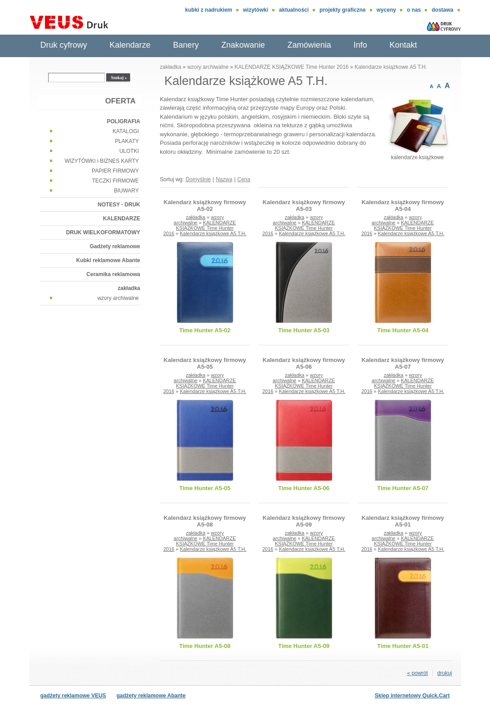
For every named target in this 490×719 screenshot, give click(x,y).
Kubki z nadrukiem (208, 10)
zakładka (128, 288)
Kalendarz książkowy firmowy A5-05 (205, 363)
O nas (414, 10)
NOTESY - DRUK (119, 204)
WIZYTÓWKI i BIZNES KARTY (101, 161)
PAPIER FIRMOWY (115, 171)
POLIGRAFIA (123, 121)
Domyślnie (198, 179)
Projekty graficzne (342, 10)
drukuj (444, 673)
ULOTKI (129, 151)
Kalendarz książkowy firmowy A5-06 (304, 363)
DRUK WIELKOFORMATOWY (103, 232)
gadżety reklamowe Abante (151, 695)
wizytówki (255, 10)
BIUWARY (126, 191)
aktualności (294, 10)
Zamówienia (309, 44)
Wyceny (386, 10)
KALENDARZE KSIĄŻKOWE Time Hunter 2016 (291, 67)
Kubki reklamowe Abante (108, 260)
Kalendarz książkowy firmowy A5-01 (403, 521)
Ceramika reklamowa (113, 274)
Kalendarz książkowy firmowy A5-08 (205, 521)
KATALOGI (125, 131)
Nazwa (224, 179)
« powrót (417, 673)
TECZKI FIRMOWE (115, 181)
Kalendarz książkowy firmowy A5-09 (304, 521)
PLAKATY (127, 141)
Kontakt (403, 44)
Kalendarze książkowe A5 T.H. (391, 67)
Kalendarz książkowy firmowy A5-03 (304, 205)
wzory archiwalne (118, 298)
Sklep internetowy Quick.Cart (412, 695)
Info (360, 44)
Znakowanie (243, 44)
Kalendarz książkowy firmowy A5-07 (403, 363)
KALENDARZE (121, 218)
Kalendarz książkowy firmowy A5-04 (403, 205)
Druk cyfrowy (63, 44)
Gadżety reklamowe (115, 246)
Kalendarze (130, 44)
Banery (186, 44)
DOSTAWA (442, 10)
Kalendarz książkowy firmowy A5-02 (205, 205)
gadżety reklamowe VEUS (73, 695)
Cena (244, 179)
